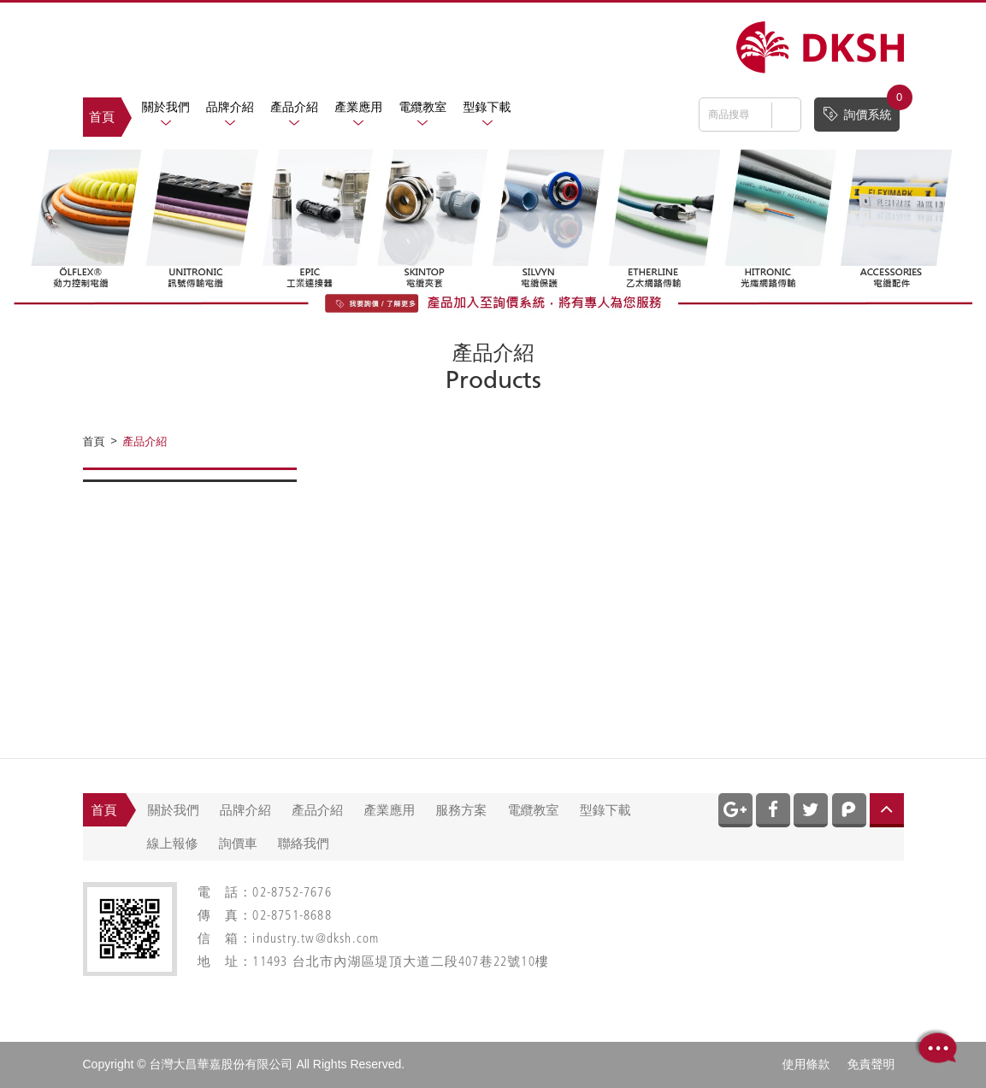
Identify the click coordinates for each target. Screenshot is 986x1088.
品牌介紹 (230, 107)
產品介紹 (294, 107)
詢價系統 (861, 109)
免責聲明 (871, 1064)
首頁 (102, 116)
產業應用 (358, 107)
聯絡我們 (303, 843)
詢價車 (238, 843)
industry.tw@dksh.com (315, 939)
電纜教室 (422, 107)
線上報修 (172, 843)
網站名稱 (820, 47)
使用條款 (806, 1064)
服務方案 (461, 810)
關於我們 (166, 107)
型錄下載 (487, 107)
